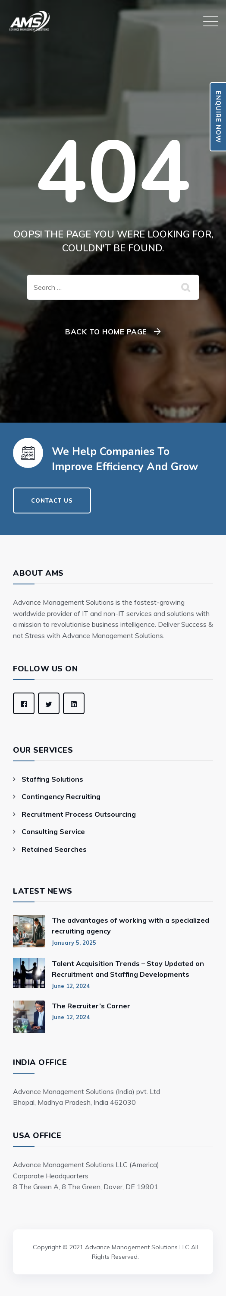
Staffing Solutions (52, 779)
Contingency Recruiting (61, 796)
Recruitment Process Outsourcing (79, 814)
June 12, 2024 (71, 985)
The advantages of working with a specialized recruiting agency (130, 926)
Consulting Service (53, 831)
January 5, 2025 (74, 942)
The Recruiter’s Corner (91, 1005)
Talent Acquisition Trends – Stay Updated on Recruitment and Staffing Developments (128, 969)
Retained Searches (54, 849)
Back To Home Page (106, 331)
